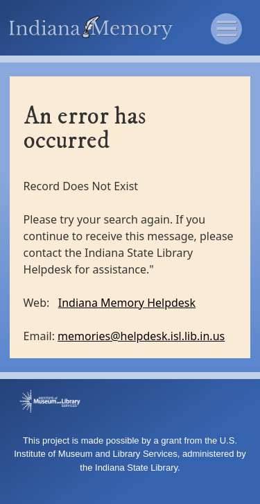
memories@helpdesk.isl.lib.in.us (141, 336)
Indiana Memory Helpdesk (127, 302)
